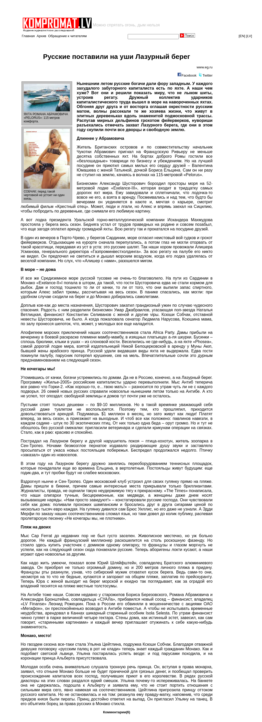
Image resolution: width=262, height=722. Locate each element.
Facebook (188, 75)
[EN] (242, 36)
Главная (28, 36)
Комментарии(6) (116, 712)
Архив (41, 36)
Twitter (207, 75)
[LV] (249, 36)
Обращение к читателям (67, 36)
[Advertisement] (82, 8)
